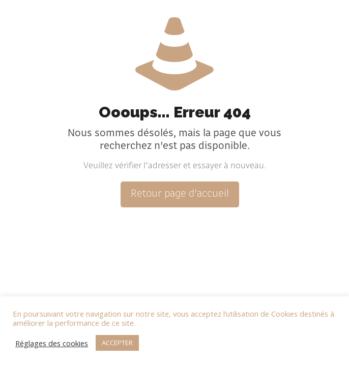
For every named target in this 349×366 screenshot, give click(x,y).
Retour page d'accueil (180, 194)
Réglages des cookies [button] (51, 343)
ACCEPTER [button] (117, 342)
